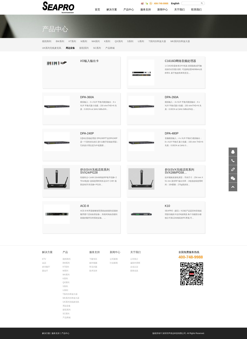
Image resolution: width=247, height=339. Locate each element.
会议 (44, 263)
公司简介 (134, 259)
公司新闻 (114, 259)
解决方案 (112, 9)
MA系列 (96, 41)
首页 (97, 9)
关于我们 (179, 9)
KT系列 (72, 41)
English (175, 3)
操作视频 (93, 263)
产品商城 (110, 48)
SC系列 (97, 48)
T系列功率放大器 (157, 41)
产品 (65, 252)
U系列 (141, 41)
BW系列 (60, 41)
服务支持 (145, 9)
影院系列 (84, 48)
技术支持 (93, 271)
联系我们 (196, 9)
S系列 (130, 41)
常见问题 (93, 267)
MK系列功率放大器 (180, 41)
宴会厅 (45, 271)
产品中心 (129, 9)
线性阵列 (46, 41)
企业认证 (134, 267)
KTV (44, 259)
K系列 (107, 41)
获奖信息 (134, 271)
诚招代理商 (135, 263)
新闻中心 (162, 9)
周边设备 (70, 48)
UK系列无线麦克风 (51, 48)
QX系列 (119, 41)
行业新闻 (114, 263)
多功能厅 (46, 267)
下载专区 (93, 259)
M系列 (84, 41)
